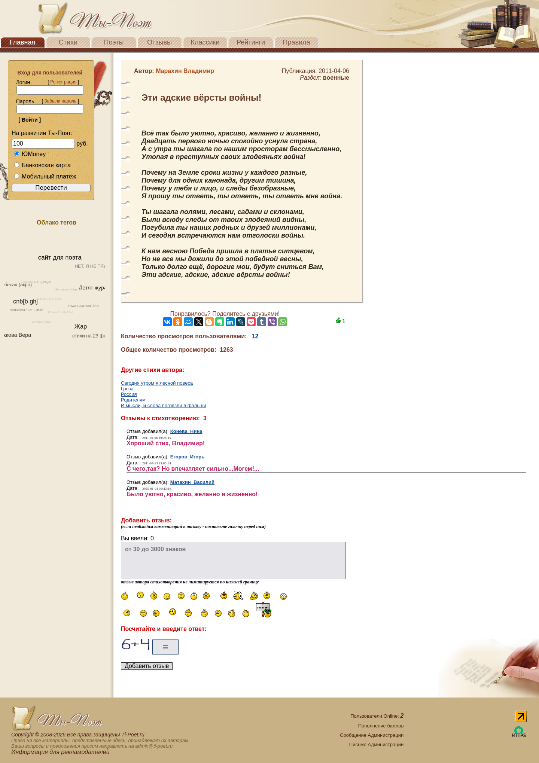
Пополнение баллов (381, 726)
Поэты (114, 42)
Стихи (68, 42)
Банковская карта (42, 165)
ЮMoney (30, 154)
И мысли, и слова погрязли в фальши (163, 405)
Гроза (127, 388)
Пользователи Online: (377, 716)
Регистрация (63, 82)
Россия (129, 394)
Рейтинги (251, 42)
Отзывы (159, 42)
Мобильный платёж (45, 176)
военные (336, 77)
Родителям (133, 400)
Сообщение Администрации (372, 735)
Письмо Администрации (376, 744)
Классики (205, 42)
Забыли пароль (60, 101)
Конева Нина (186, 431)
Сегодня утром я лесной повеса (157, 383)
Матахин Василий (192, 482)
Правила (296, 42)
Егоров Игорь (187, 457)
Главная (23, 42)
